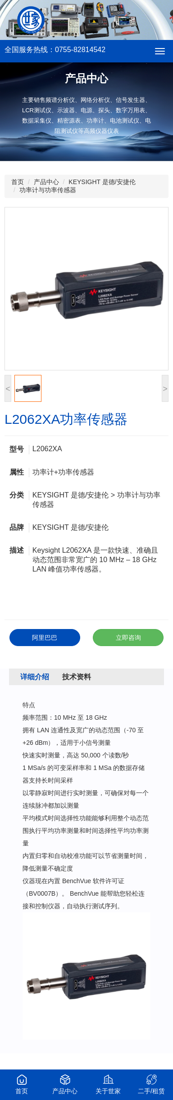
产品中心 (46, 181)
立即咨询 (128, 637)
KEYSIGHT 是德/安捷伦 (101, 181)
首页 (17, 181)
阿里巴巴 (44, 637)
